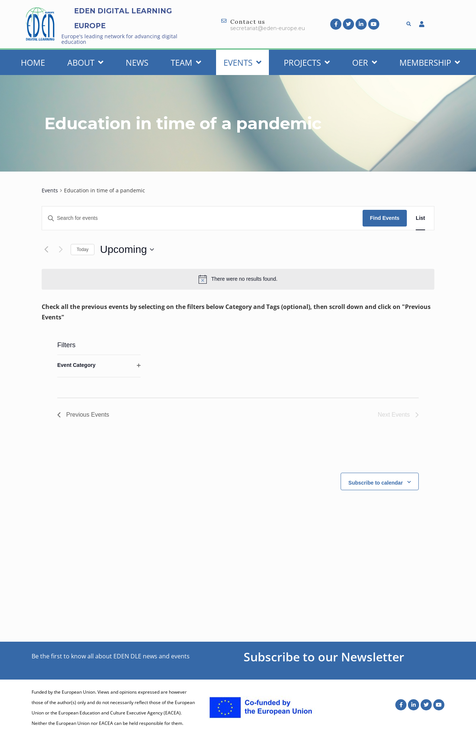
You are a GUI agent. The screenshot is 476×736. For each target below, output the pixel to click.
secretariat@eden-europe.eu (267, 28)
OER (364, 62)
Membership (429, 62)
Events (242, 62)
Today (83, 249)
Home (33, 62)
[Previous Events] (46, 249)
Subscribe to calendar (375, 483)
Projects (307, 62)
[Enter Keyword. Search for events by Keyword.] (202, 218)
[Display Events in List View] (420, 218)
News (137, 62)
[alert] (238, 279)
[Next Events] (60, 249)
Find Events (384, 218)
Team (186, 62)
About (85, 62)
